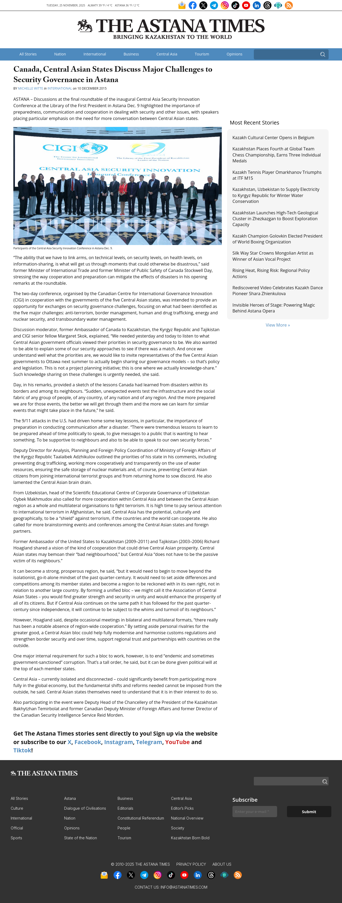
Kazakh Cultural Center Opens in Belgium (273, 138)
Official (17, 828)
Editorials (125, 808)
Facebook (88, 742)
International (94, 54)
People (124, 828)
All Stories (28, 54)
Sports (16, 838)
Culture (17, 808)
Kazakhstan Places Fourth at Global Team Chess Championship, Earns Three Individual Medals (276, 155)
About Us (221, 864)
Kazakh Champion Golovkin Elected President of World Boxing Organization (277, 239)
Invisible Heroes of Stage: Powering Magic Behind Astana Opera (273, 308)
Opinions (234, 54)
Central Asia (167, 54)
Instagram (118, 742)
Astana (70, 798)
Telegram (149, 742)
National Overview (187, 818)
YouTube (177, 742)
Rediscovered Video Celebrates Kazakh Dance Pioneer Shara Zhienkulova (277, 290)
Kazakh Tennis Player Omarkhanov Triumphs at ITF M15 (277, 175)
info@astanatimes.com (184, 887)
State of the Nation (80, 838)
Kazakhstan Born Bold (190, 838)
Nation (60, 54)
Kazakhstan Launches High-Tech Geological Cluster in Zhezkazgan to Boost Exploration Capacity (275, 219)
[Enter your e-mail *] (254, 811)
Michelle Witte (30, 88)
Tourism (202, 54)
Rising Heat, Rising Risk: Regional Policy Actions (271, 273)
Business (131, 54)
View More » (278, 325)
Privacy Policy (191, 864)
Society (177, 828)
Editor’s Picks (182, 808)
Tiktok (22, 750)
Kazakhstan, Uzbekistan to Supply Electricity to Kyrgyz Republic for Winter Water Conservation (275, 195)
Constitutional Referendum (141, 818)
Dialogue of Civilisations (85, 808)
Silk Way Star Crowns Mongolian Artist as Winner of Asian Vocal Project (272, 256)
